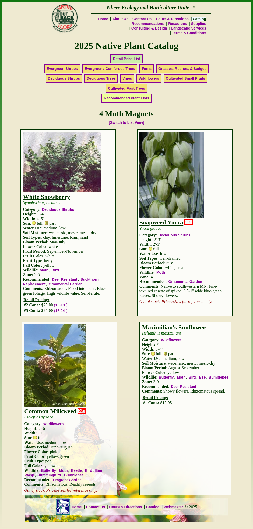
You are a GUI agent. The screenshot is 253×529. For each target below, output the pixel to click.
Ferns (147, 69)
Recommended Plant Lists (126, 98)
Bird (55, 270)
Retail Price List (126, 59)
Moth (44, 270)
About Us (120, 19)
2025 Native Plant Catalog (127, 46)
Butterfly (48, 470)
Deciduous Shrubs (64, 78)
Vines (127, 78)
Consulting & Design (149, 28)
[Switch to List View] (126, 122)
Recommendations (148, 23)
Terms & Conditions (189, 33)
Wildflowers (149, 78)
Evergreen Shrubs (62, 69)
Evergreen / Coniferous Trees (110, 69)
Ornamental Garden (65, 284)
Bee (98, 470)
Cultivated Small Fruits (185, 78)
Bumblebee (73, 475)
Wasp (29, 475)
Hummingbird (49, 475)
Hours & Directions (172, 19)
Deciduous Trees (101, 78)
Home (103, 19)
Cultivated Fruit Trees (126, 88)
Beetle (76, 470)
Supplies (198, 23)
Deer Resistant (64, 279)
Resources (177, 23)
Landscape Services (188, 28)
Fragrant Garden (67, 480)
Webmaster (173, 507)
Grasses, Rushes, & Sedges (182, 69)
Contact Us (142, 19)
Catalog (152, 507)
